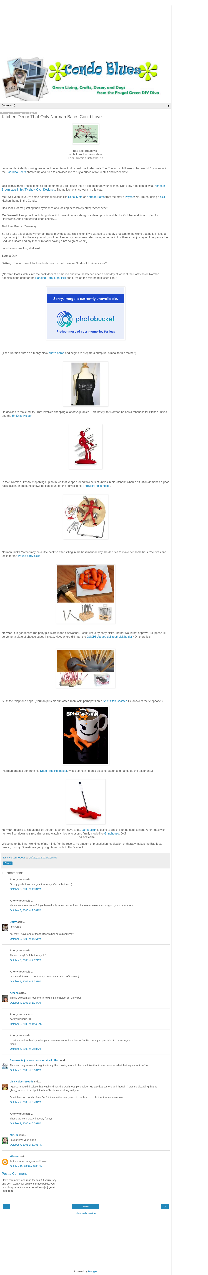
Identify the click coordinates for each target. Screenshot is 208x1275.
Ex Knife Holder (21, 415)
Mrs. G (14, 1135)
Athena (14, 992)
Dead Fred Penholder (53, 770)
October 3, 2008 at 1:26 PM (25, 938)
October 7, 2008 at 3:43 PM (25, 1102)
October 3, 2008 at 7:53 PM (25, 981)
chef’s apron (57, 353)
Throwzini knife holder (96, 485)
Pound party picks (29, 555)
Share (8, 863)
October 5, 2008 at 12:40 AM (26, 1024)
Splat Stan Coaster (115, 701)
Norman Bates (96, 196)
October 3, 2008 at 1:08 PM (25, 889)
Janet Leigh (89, 829)
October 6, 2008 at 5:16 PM (25, 1070)
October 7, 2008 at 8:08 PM (25, 1123)
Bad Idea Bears (16, 172)
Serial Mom (75, 196)
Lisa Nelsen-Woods (21, 1081)
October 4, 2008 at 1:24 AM (25, 1002)
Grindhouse (111, 833)
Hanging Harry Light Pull (51, 277)
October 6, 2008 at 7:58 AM (25, 1048)
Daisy (13, 921)
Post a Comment (14, 1173)
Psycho (129, 196)
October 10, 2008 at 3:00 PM (26, 1166)
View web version (86, 1213)
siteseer (14, 1156)
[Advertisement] (85, 30)
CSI (162, 196)
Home (86, 1206)
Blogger (92, 1271)
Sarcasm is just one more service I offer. (34, 1060)
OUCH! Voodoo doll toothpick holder (109, 636)
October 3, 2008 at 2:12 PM (25, 960)
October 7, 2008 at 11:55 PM (26, 1144)
